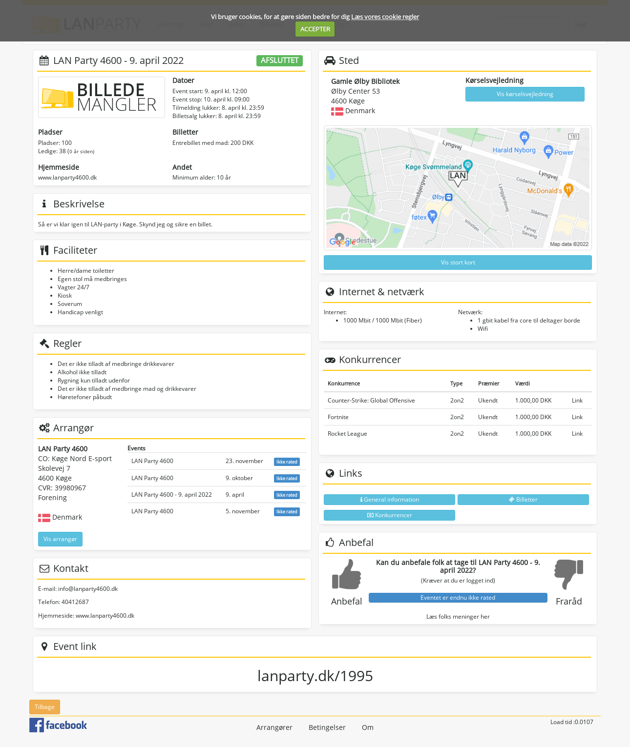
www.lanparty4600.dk (67, 177)
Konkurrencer (389, 515)
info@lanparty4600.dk (88, 589)
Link (577, 400)
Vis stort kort (458, 262)
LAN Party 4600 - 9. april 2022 (171, 494)
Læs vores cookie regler (385, 16)
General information (389, 499)
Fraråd (569, 601)
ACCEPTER (315, 28)
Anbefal (346, 601)
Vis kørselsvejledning (525, 94)
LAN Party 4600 (152, 461)
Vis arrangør (60, 539)
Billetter (523, 499)
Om (368, 727)
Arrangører (274, 727)
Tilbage (45, 707)
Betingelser (327, 727)
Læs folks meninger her (458, 616)
